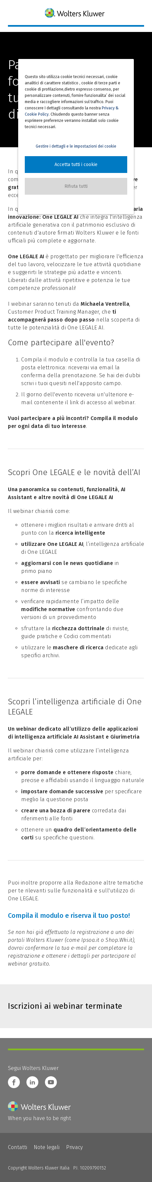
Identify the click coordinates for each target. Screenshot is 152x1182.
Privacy (74, 1147)
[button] (76, 164)
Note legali (46, 1147)
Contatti (17, 1147)
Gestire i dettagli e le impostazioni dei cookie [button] (76, 146)
